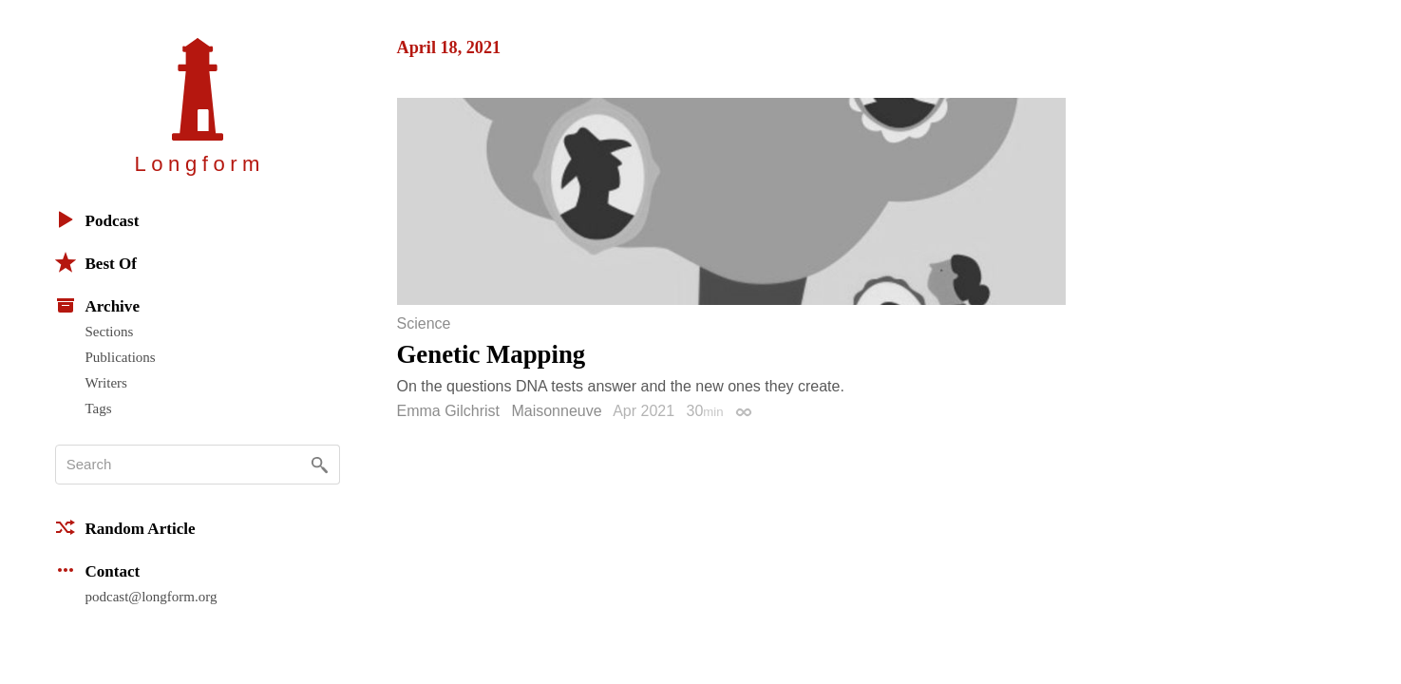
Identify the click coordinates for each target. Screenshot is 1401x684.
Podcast (97, 219)
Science (424, 324)
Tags (98, 408)
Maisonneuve (556, 411)
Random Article (125, 527)
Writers (106, 382)
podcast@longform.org (151, 596)
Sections (109, 331)
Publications (120, 357)
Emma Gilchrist (448, 411)
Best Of (96, 262)
